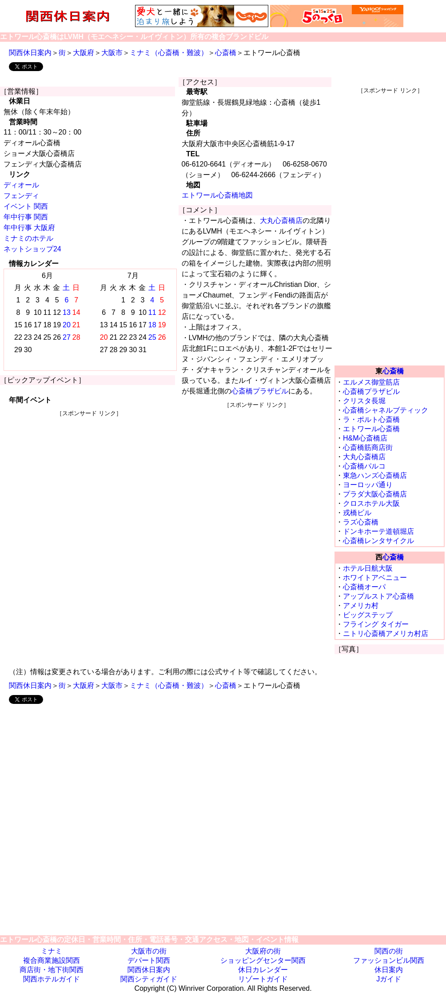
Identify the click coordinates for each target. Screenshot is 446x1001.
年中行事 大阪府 (29, 227)
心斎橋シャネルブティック (385, 410)
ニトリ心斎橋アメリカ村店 (385, 633)
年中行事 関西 (26, 217)
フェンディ (21, 195)
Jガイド (388, 979)
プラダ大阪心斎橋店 (375, 494)
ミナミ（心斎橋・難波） (169, 52)
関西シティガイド (148, 979)
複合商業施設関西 (51, 960)
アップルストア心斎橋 (378, 596)
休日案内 (388, 969)
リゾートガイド (263, 979)
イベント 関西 (26, 206)
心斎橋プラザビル (259, 391)
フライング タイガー (376, 624)
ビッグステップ (368, 615)
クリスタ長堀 (364, 401)
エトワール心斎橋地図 (217, 195)
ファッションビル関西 (388, 960)
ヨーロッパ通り (368, 485)
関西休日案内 (30, 52)
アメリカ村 (360, 605)
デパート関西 (148, 960)
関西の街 (388, 951)
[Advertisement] (89, 479)
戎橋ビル (357, 512)
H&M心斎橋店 (365, 438)
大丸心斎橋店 (281, 220)
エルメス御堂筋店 (371, 382)
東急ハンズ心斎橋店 (375, 475)
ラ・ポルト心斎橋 (371, 419)
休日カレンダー (263, 969)
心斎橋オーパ (364, 587)
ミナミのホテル (28, 238)
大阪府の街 (263, 951)
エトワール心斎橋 (371, 429)
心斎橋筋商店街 (368, 447)
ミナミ (51, 951)
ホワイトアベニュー (375, 577)
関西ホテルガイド (51, 979)
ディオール (21, 185)
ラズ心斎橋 (360, 522)
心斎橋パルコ (364, 466)
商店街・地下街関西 (52, 969)
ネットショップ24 (32, 249)
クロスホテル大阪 (371, 503)
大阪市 (112, 52)
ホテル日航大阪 (368, 568)
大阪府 (83, 52)
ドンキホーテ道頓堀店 (378, 531)
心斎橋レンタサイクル (378, 540)
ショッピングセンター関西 (263, 960)
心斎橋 (225, 52)
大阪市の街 (149, 951)
